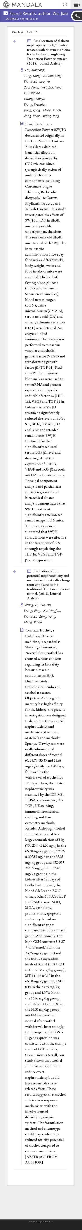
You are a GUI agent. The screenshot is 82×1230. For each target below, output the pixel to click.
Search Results (29, 18)
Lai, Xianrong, (35, 70)
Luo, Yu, (45, 81)
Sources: (12, 19)
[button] (76, 4)
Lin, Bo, (46, 605)
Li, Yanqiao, (33, 93)
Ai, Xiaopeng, (53, 76)
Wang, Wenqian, (36, 104)
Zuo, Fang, (32, 87)
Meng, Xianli (33, 622)
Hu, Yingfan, (52, 610)
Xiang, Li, (32, 605)
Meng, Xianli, (53, 110)
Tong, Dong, (33, 76)
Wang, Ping (51, 116)
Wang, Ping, (33, 610)
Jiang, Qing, (33, 110)
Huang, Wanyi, (35, 99)
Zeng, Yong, (33, 116)
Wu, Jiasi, (31, 81)
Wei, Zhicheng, (52, 87)
